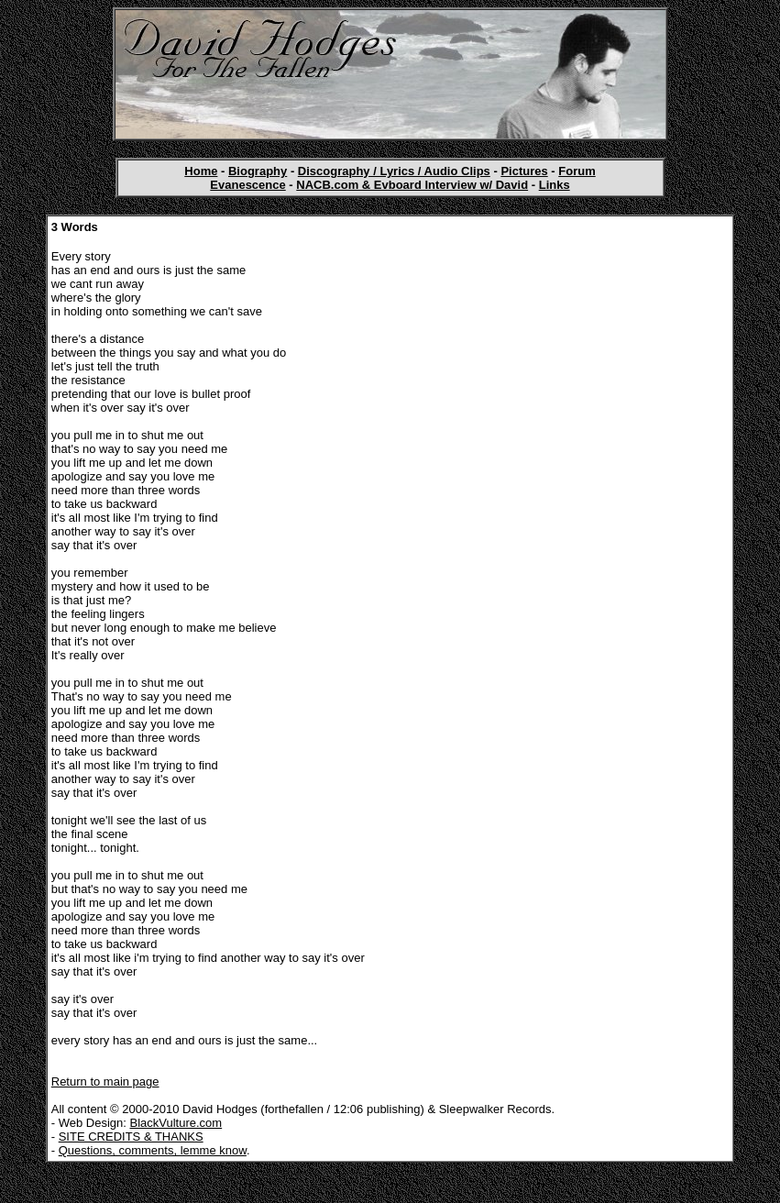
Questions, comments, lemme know (153, 1150)
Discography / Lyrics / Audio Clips (394, 171)
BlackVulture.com (176, 1123)
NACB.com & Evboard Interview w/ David (412, 185)
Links (554, 185)
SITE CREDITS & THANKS (131, 1136)
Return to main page (105, 1081)
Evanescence (247, 185)
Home (200, 171)
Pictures (523, 171)
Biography (257, 171)
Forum (576, 171)
